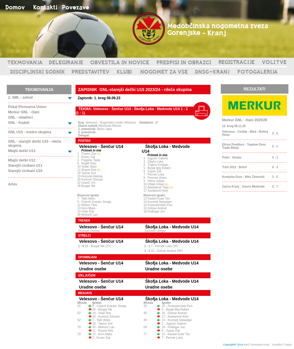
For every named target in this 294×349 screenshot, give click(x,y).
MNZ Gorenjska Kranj (256, 344)
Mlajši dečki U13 (21, 151)
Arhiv (12, 184)
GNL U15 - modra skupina (29, 132)
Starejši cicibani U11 (25, 165)
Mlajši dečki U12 (21, 160)
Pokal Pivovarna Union (27, 107)
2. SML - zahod (20, 97)
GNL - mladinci (20, 117)
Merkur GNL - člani (23, 112)
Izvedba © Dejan (282, 344)
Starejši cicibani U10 (25, 171)
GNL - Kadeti (18, 123)
